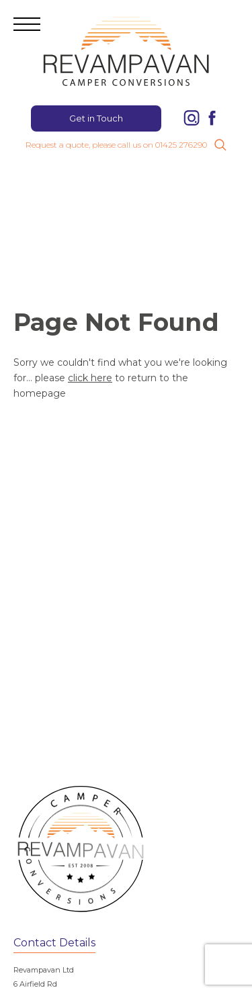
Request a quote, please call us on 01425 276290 (116, 145)
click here (90, 378)
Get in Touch (96, 118)
